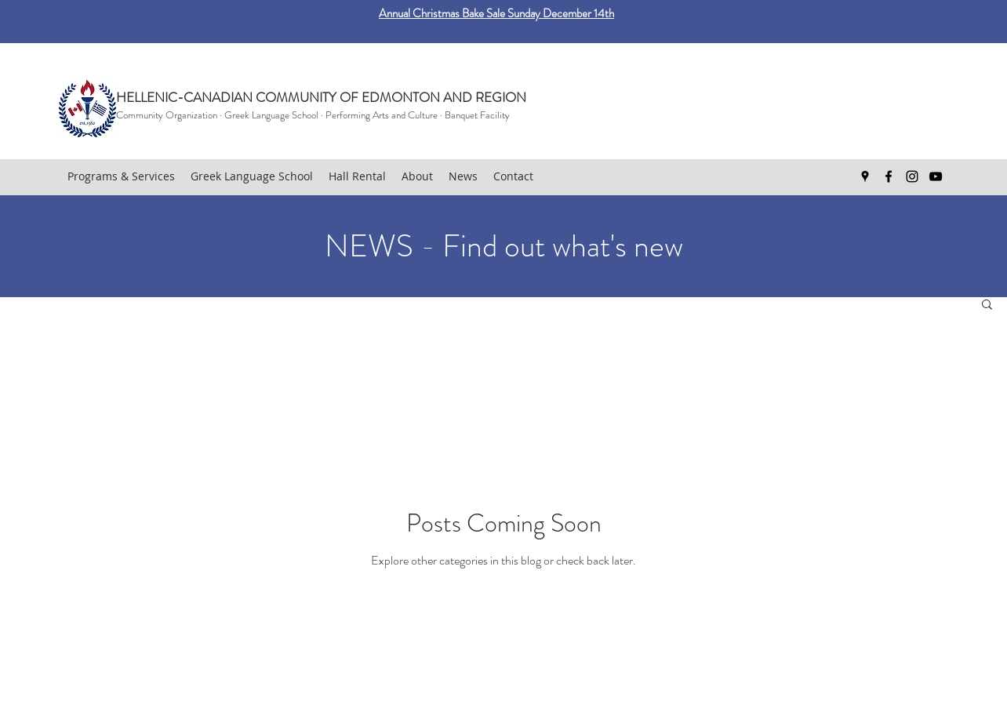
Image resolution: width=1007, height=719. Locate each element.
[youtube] (935, 176)
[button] (987, 305)
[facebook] (888, 176)
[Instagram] (912, 176)
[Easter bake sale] (503, 4)
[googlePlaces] (865, 176)
